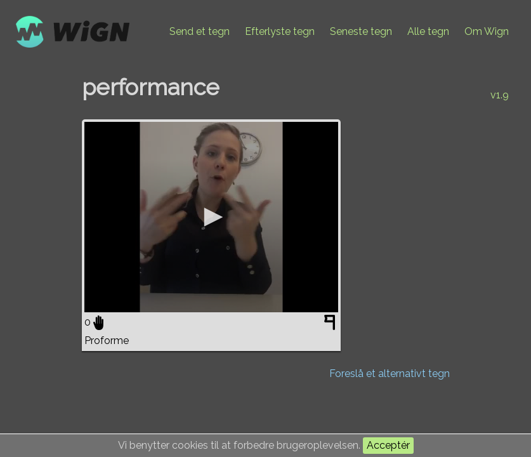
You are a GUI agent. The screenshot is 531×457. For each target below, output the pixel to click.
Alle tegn (428, 31)
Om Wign (486, 31)
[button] (211, 217)
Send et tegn (199, 31)
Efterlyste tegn (280, 31)
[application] (211, 217)
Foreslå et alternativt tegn (389, 374)
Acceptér (388, 445)
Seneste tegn (361, 31)
